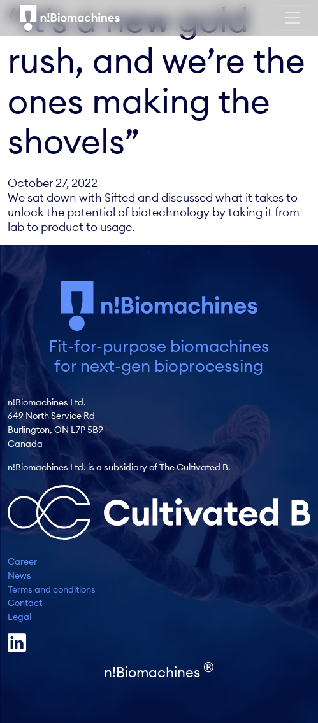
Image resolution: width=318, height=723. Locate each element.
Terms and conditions (52, 589)
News (19, 575)
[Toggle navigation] (292, 18)
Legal (19, 616)
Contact (25, 602)
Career (22, 561)
